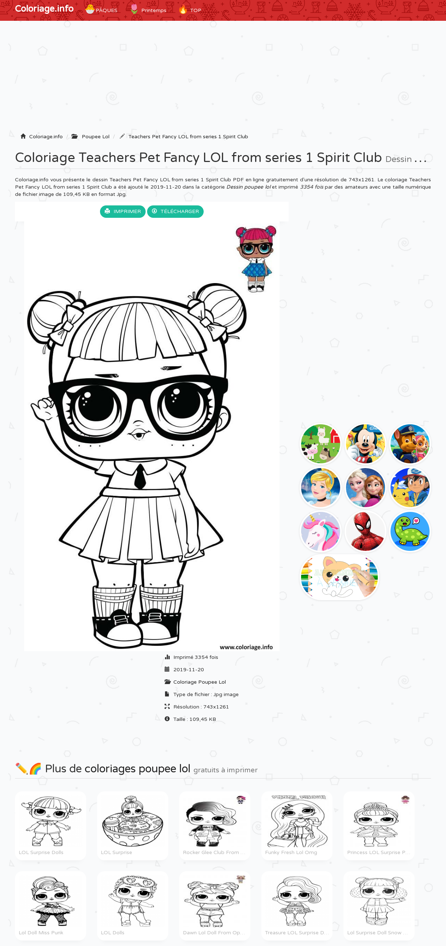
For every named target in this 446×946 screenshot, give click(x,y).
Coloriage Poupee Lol (199, 682)
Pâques (101, 9)
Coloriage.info (44, 9)
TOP (189, 9)
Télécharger (175, 211)
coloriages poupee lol (138, 769)
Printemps (147, 9)
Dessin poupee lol (248, 187)
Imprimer (123, 211)
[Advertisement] (223, 79)
